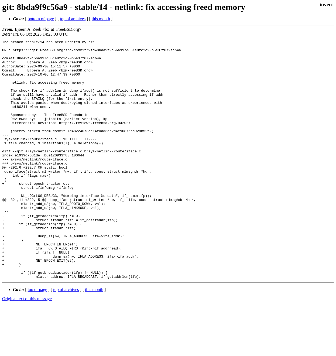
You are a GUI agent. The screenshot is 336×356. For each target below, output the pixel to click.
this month (101, 18)
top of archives (72, 18)
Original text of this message (27, 346)
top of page (37, 337)
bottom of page (41, 18)
